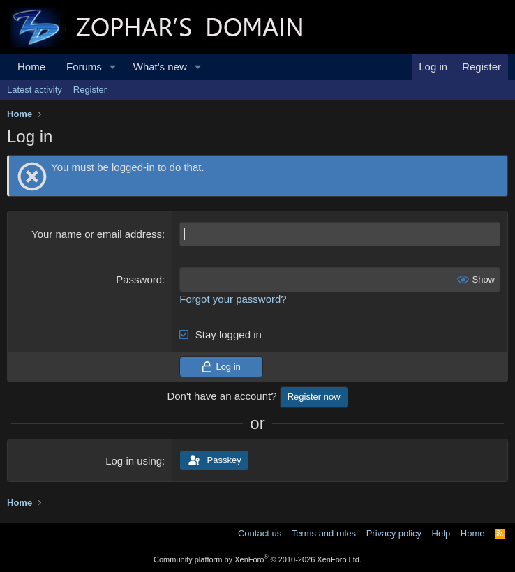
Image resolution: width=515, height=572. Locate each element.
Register (90, 89)
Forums (84, 67)
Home (31, 67)
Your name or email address (96, 234)
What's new (160, 67)
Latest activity (34, 89)
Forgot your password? (232, 299)
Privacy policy (393, 533)
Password (139, 279)
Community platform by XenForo (257, 559)
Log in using (133, 461)
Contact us (259, 533)
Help (441, 533)
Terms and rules (324, 533)
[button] (113, 67)
